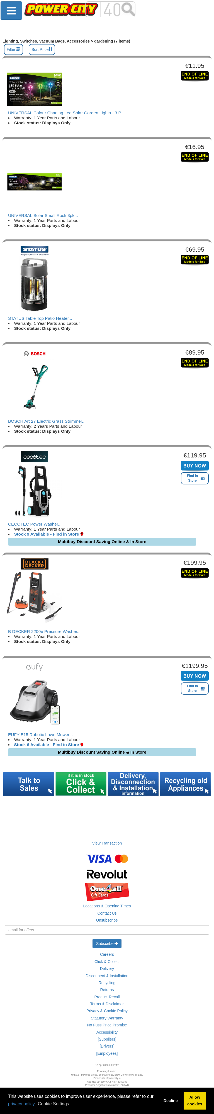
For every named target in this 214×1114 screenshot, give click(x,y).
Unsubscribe (107, 920)
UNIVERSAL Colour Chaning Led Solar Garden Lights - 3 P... (66, 112)
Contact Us (106, 913)
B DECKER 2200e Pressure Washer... (44, 631)
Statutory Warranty (107, 1018)
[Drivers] (107, 1046)
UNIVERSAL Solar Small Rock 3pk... (43, 215)
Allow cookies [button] (194, 1100)
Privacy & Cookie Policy (107, 1011)
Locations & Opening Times (107, 906)
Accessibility (107, 1032)
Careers (107, 954)
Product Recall (107, 997)
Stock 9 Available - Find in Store (46, 534)
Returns (107, 989)
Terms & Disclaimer (107, 1004)
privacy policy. (22, 1103)
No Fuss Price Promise (107, 1025)
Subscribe (107, 943)
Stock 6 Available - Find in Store (46, 744)
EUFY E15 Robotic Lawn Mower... (40, 734)
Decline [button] (171, 1100)
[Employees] (107, 1053)
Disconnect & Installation (107, 976)
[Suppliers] (107, 1039)
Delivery (107, 968)
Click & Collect (107, 961)
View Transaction (107, 843)
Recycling (107, 983)
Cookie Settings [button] (53, 1103)
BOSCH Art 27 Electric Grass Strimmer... (47, 421)
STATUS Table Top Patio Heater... (40, 318)
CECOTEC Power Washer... (35, 524)
